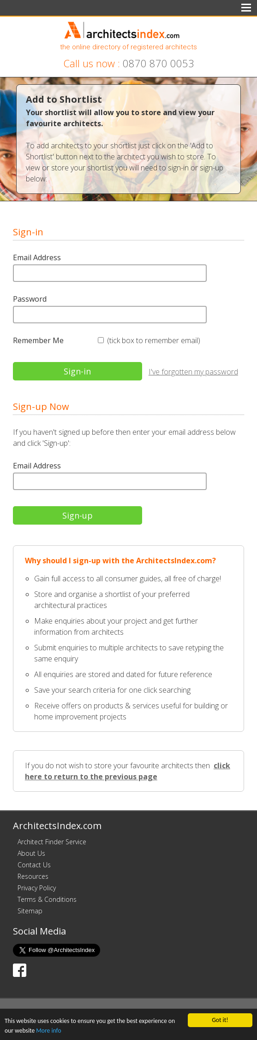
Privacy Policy (37, 887)
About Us (31, 853)
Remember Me (38, 340)
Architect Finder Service (52, 841)
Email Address (37, 257)
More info (48, 1031)
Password (30, 299)
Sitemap (30, 910)
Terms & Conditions (47, 899)
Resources (33, 876)
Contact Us (34, 864)
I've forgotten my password (193, 372)
